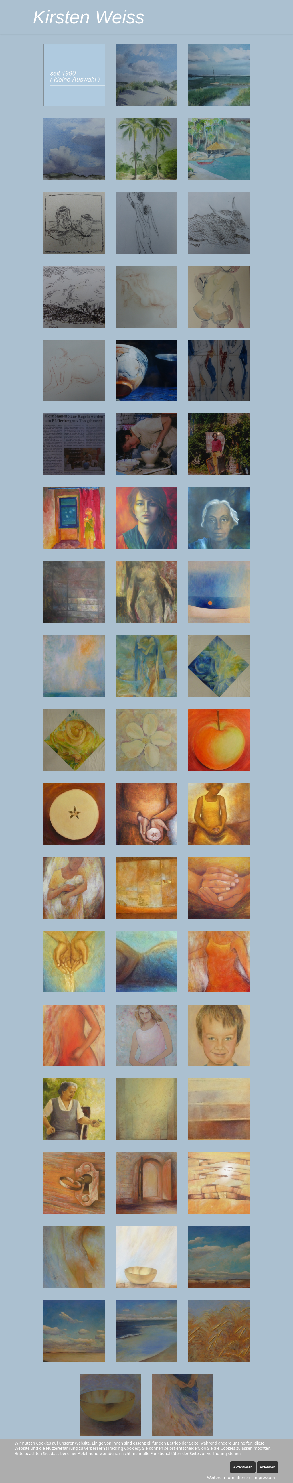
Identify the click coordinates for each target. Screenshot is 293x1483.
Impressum (264, 1477)
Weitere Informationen (228, 1477)
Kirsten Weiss (88, 17)
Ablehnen (267, 1467)
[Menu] (250, 17)
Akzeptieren (242, 1467)
